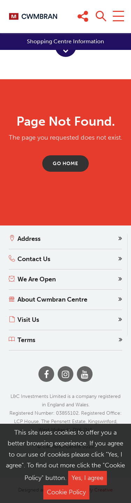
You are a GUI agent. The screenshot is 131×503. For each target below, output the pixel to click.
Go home (65, 164)
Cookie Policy (66, 492)
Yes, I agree (87, 478)
